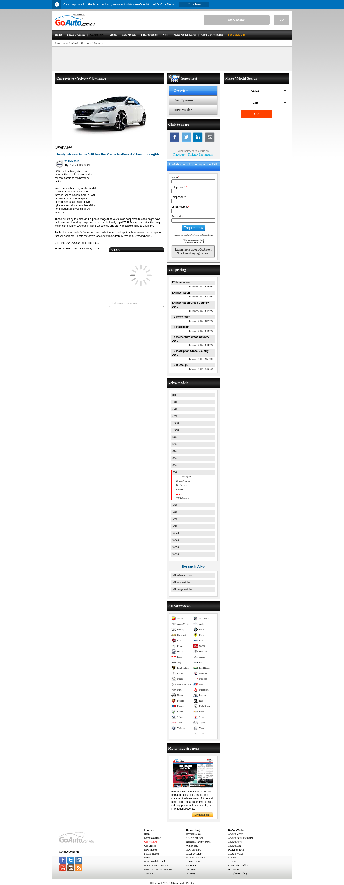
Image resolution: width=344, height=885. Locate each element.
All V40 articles (181, 582)
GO (282, 19)
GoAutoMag (234, 845)
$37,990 (201, 320)
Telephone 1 (179, 187)
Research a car (193, 833)
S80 (174, 458)
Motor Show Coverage (156, 865)
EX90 (175, 430)
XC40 (175, 533)
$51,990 (201, 359)
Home (147, 833)
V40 (175, 472)
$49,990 (201, 369)
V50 (174, 505)
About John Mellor (238, 865)
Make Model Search (154, 861)
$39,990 (201, 286)
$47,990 (201, 310)
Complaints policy (237, 873)
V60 (174, 512)
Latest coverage (152, 837)
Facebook (179, 154)
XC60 (175, 540)
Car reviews (150, 841)
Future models (151, 853)
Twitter (193, 154)
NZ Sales (191, 869)
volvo (74, 43)
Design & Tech (236, 849)
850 (174, 395)
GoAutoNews (235, 841)
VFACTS (191, 865)
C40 (174, 409)
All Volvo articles (182, 575)
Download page (202, 814)
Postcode (177, 216)
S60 (174, 444)
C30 (174, 402)
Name (175, 177)
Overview (98, 43)
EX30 (175, 423)
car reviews (62, 43)
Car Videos (150, 845)
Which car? (192, 845)
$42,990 (201, 345)
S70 (174, 451)
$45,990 (201, 296)
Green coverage (194, 853)
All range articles (182, 589)
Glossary (190, 873)
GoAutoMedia (235, 833)
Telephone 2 (178, 197)
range (88, 43)
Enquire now (193, 228)
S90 (174, 465)
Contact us (233, 861)
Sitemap (148, 873)
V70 (174, 519)
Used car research (195, 857)
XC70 (175, 547)
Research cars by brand (198, 841)
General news (193, 861)
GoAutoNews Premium (240, 837)
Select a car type (194, 837)
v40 (81, 43)
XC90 (175, 554)
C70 (174, 416)
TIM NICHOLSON (79, 165)
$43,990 (201, 330)
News (147, 857)
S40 (174, 437)
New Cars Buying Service (158, 869)
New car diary (193, 849)
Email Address (180, 206)
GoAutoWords (235, 853)
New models (150, 849)
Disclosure (233, 869)
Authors (232, 857)
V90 (174, 526)
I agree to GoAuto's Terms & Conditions (193, 234)
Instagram (206, 154)
